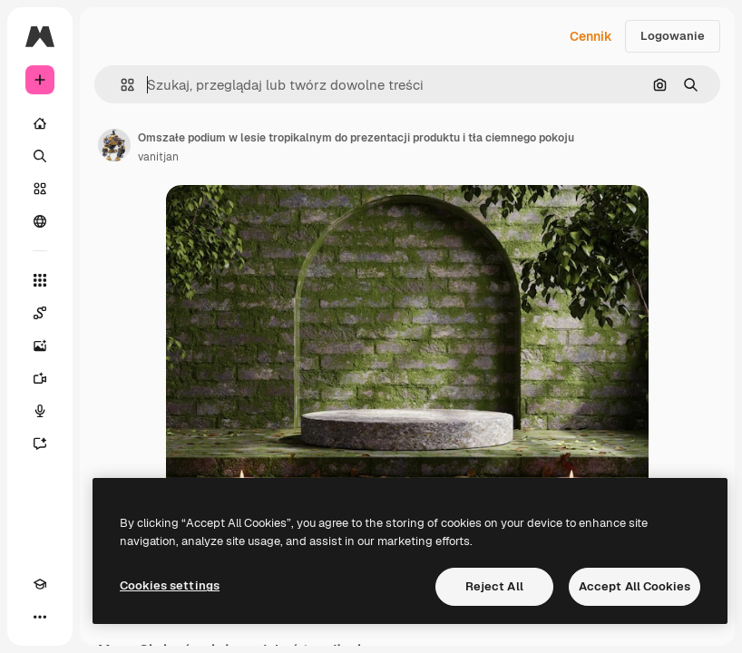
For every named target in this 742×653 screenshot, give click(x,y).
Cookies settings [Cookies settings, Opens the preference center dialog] (170, 585)
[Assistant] (39, 443)
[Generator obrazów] (39, 345)
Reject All (494, 586)
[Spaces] (39, 312)
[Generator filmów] (39, 378)
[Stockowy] (39, 188)
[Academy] (39, 584)
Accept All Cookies (634, 586)
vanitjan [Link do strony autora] (158, 157)
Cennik (591, 36)
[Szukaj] (39, 156)
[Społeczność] (39, 221)
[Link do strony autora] (114, 145)
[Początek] (39, 123)
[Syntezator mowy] (39, 410)
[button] (120, 85)
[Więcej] (39, 616)
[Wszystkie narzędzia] (39, 280)
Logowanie (672, 36)
